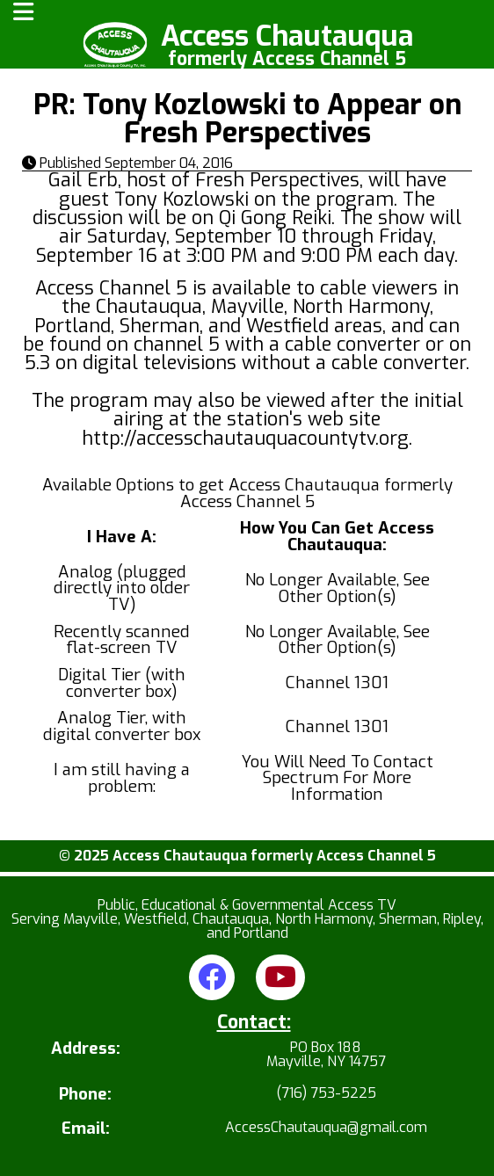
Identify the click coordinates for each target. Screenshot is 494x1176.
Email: (86, 1129)
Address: (85, 1050)
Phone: (85, 1094)
